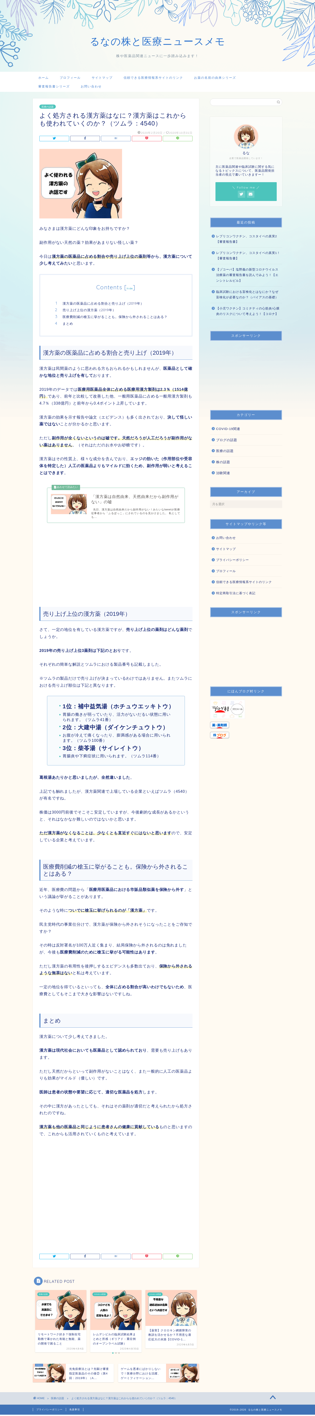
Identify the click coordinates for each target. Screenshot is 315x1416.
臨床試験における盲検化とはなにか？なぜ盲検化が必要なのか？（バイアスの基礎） (247, 294)
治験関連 (223, 473)
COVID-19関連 (228, 429)
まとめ (68, 323)
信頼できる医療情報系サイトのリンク (153, 78)
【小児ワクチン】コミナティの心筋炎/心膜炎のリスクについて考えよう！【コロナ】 (248, 311)
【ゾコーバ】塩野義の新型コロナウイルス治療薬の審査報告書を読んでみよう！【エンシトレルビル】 (247, 275)
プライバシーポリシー (232, 560)
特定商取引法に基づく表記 (236, 593)
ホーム (43, 78)
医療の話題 (48, 106)
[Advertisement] (115, 561)
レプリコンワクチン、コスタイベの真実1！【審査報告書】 (248, 255)
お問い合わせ (91, 86)
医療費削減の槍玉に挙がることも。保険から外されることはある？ (115, 317)
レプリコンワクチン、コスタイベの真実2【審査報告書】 (246, 239)
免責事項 (74, 1410)
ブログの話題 (226, 440)
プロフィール (70, 78)
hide (130, 288)
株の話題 (223, 462)
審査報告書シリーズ (54, 86)
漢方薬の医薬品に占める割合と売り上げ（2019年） (103, 303)
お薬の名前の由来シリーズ (215, 78)
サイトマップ (102, 78)
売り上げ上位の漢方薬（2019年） (89, 310)
